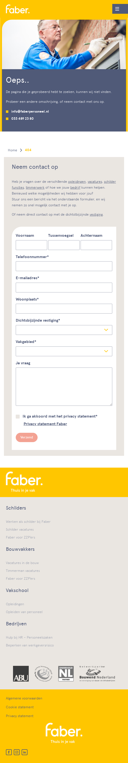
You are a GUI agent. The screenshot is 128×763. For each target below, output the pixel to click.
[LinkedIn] (25, 752)
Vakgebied (26, 341)
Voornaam (25, 235)
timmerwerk (35, 187)
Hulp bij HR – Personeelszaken (29, 637)
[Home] (17, 9)
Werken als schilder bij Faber (28, 522)
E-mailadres (27, 278)
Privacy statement (19, 716)
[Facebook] (9, 752)
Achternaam (91, 235)
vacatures (95, 182)
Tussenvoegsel (60, 235)
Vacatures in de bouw (22, 563)
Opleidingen (15, 604)
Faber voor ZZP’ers (20, 537)
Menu (115, 8)
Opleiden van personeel (24, 612)
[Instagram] (17, 752)
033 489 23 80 (22, 119)
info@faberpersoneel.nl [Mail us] (30, 111)
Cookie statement (20, 707)
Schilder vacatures (20, 529)
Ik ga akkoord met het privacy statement (60, 416)
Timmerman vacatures (23, 571)
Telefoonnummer (32, 256)
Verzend (26, 437)
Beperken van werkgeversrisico (30, 645)
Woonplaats (27, 299)
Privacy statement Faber (45, 423)
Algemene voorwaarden (24, 698)
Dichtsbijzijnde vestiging (38, 320)
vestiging (96, 214)
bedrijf (75, 187)
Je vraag (23, 363)
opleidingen (77, 182)
